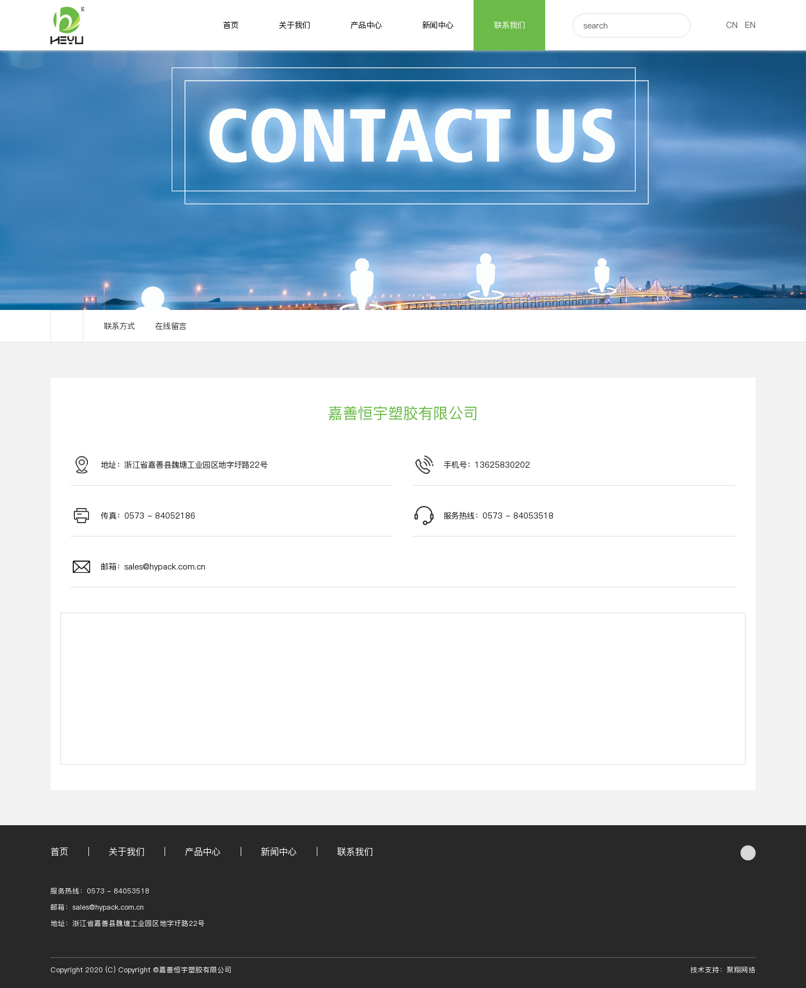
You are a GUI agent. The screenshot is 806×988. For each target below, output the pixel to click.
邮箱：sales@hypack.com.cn (153, 567)
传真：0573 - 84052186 (148, 516)
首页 (230, 25)
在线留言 (170, 326)
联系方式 (119, 326)
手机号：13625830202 (486, 465)
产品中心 (366, 25)
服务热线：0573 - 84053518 (498, 516)
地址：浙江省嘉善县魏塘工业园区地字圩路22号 (184, 465)
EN (750, 25)
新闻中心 (437, 25)
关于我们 (294, 25)
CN (732, 25)
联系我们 (509, 25)
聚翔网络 (741, 970)
